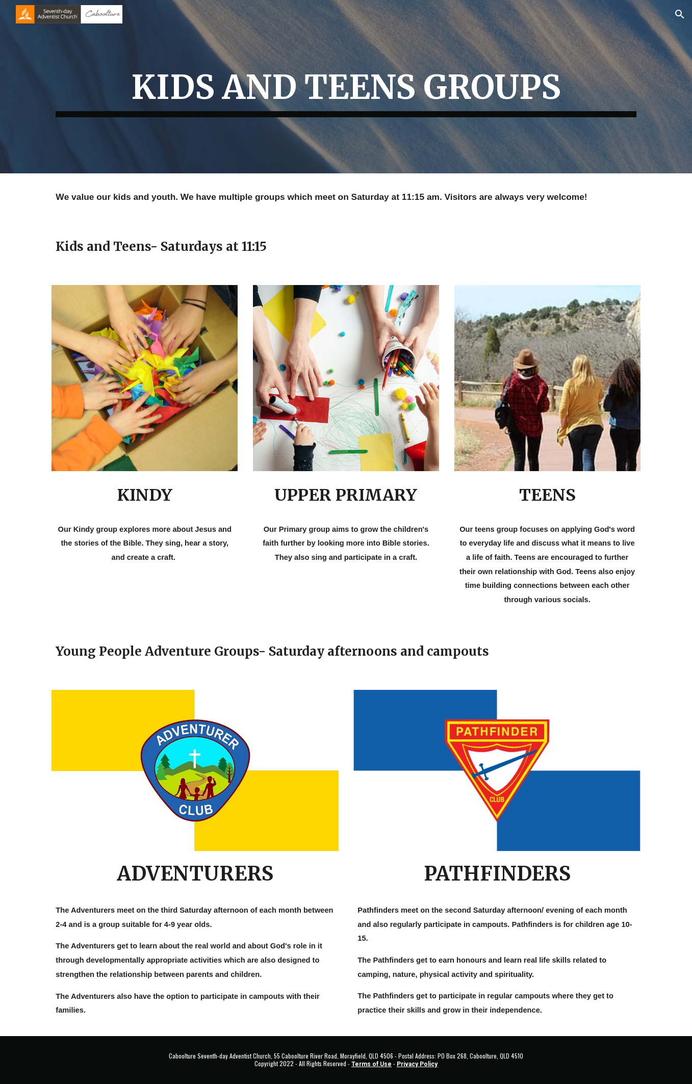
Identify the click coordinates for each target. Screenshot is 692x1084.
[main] (346, 86)
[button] (680, 14)
